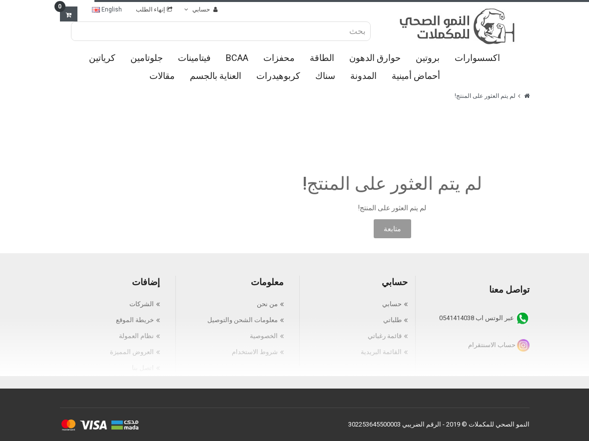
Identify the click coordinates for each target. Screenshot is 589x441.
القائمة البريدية (381, 352)
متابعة (392, 229)
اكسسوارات (477, 57)
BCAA (237, 57)
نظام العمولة (136, 336)
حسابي (392, 304)
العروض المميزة (132, 352)
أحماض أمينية (416, 75)
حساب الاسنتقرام (499, 345)
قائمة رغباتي (385, 336)
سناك (325, 75)
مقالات (162, 75)
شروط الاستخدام (255, 352)
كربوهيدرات (278, 75)
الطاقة (322, 57)
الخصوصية (264, 336)
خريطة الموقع (135, 320)
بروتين (428, 57)
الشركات (141, 304)
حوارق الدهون (375, 57)
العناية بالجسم (215, 75)
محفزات (279, 57)
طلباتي (392, 320)
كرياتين (102, 57)
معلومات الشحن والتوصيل (242, 320)
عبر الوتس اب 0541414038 (484, 318)
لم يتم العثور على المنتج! (485, 95)
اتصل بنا (143, 368)
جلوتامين (146, 57)
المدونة (363, 75)
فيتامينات (194, 57)
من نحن (267, 304)
